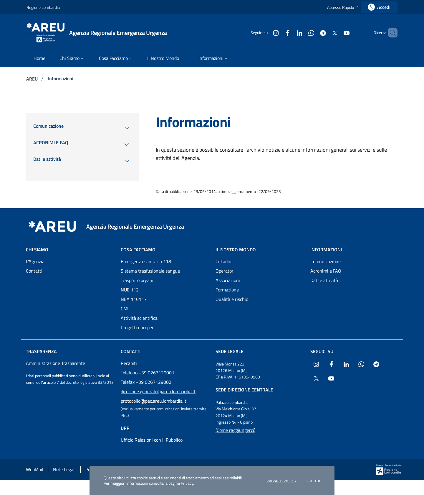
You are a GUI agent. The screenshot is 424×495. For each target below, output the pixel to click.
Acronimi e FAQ (325, 270)
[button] (343, 7)
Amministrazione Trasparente (55, 363)
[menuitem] (39, 58)
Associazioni (228, 280)
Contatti (34, 270)
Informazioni (60, 78)
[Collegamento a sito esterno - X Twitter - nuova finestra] (325, 33)
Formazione (227, 289)
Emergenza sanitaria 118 (146, 261)
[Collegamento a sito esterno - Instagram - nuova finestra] (266, 33)
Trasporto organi (137, 280)
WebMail (34, 469)
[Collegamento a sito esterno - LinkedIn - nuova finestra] (289, 33)
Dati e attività (324, 280)
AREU (32, 78)
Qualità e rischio (232, 299)
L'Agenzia (35, 261)
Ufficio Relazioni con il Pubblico (152, 439)
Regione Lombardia (43, 7)
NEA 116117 (134, 299)
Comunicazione (325, 261)
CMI (124, 308)
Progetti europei (137, 327)
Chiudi (313, 481)
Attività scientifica (139, 318)
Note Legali (64, 469)
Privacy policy (281, 481)
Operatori (225, 270)
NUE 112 (130, 289)
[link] (379, 7)
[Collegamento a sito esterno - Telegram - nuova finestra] (313, 33)
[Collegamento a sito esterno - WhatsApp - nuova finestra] (301, 33)
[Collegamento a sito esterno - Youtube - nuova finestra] (336, 33)
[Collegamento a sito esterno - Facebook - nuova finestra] (278, 33)
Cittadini (224, 261)
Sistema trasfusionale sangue (150, 270)
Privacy (187, 483)
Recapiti (129, 363)
